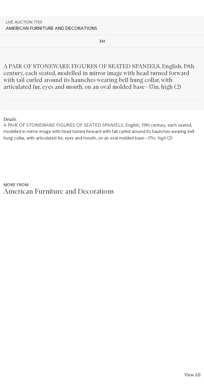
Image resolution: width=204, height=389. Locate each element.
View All (192, 374)
